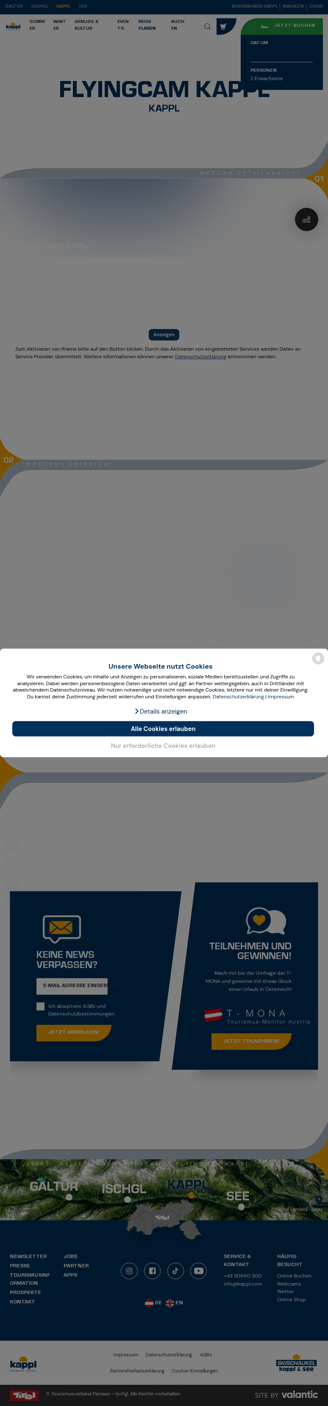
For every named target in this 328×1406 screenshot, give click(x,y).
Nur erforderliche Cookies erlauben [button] (163, 745)
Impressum (281, 696)
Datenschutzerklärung (238, 696)
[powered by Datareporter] (318, 663)
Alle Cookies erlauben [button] (163, 729)
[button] (160, 711)
